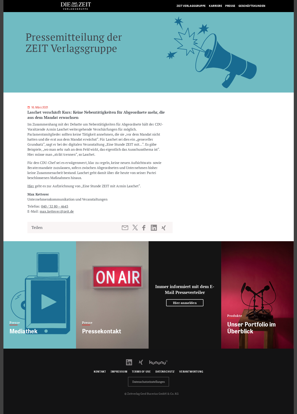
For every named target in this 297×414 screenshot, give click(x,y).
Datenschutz (165, 371)
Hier (30, 186)
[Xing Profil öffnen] (143, 362)
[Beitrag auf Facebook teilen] (145, 228)
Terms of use (141, 371)
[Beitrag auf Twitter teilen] (135, 227)
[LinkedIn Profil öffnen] (131, 362)
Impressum (119, 371)
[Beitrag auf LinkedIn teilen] (154, 228)
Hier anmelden (185, 303)
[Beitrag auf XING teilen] (164, 227)
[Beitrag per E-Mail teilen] (125, 227)
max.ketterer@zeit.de (57, 211)
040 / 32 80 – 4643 (54, 206)
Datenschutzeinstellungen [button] (148, 382)
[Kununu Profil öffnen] (160, 362)
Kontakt (100, 371)
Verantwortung (191, 371)
